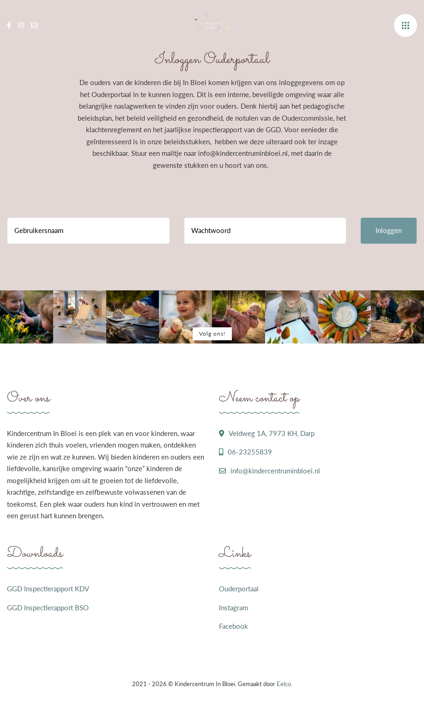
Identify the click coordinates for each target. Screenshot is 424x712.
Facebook (233, 626)
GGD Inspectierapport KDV (48, 588)
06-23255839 (250, 452)
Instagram (233, 607)
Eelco (284, 683)
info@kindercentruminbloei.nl (275, 470)
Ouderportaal (239, 588)
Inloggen (389, 230)
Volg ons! (212, 333)
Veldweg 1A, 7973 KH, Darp (272, 433)
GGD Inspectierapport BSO (48, 607)
